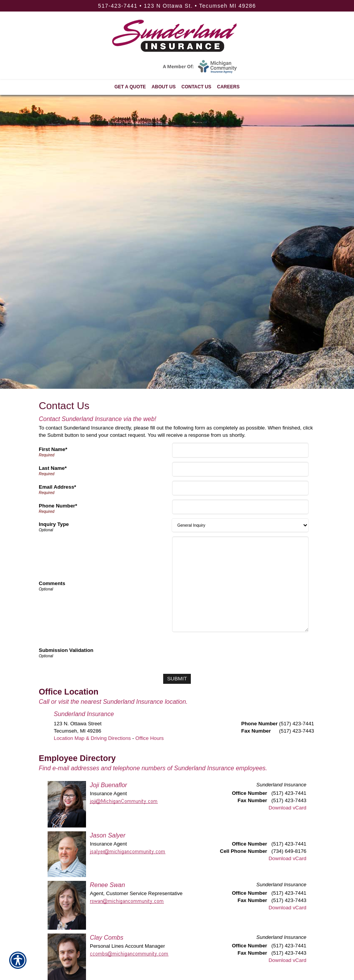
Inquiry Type (54, 524)
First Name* (53, 449)
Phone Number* (58, 506)
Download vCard (287, 808)
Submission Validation (66, 650)
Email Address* (57, 487)
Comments (52, 583)
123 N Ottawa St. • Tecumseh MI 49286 (200, 6)
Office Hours (150, 738)
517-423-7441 (117, 6)
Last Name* (53, 468)
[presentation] (232, 651)
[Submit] (177, 678)
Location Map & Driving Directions (92, 738)
